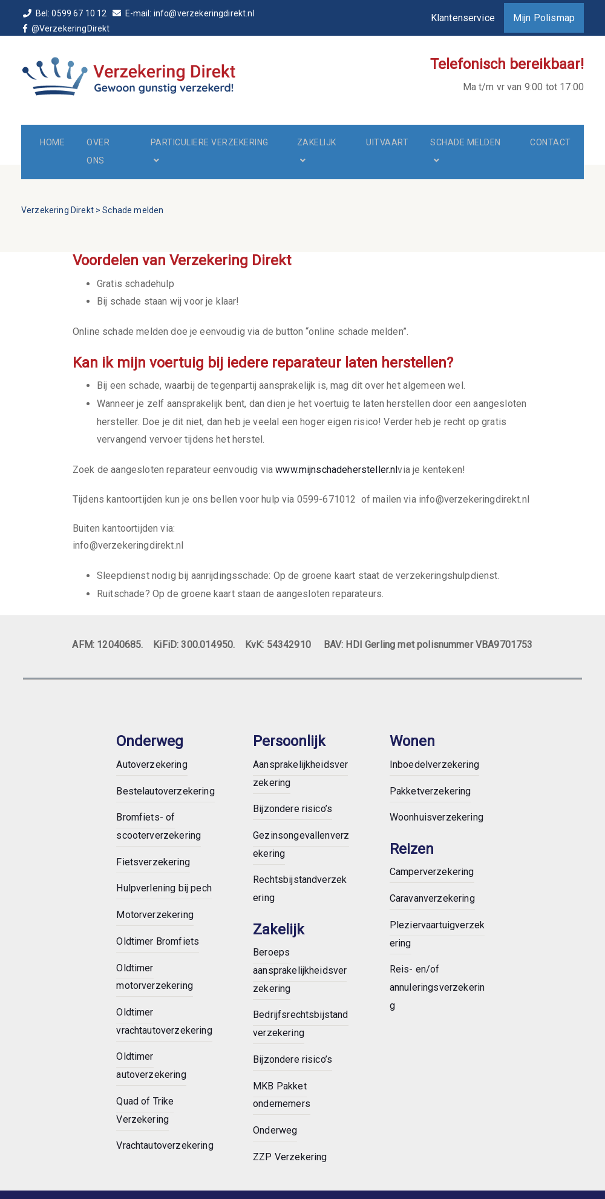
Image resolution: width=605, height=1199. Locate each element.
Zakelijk (316, 142)
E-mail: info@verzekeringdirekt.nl (184, 13)
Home (52, 142)
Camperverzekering (432, 871)
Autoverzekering (151, 764)
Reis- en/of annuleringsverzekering (437, 987)
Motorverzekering (155, 914)
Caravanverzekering (432, 898)
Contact (550, 142)
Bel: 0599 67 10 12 (66, 13)
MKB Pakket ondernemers (281, 1095)
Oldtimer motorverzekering (154, 977)
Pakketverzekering (430, 791)
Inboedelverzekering (434, 764)
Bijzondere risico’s (292, 808)
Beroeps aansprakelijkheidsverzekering (300, 970)
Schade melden (465, 142)
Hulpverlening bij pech (164, 888)
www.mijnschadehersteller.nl (336, 469)
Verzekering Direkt (57, 210)
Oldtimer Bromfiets (157, 941)
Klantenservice (463, 18)
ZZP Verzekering (290, 1157)
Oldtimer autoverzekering (151, 1065)
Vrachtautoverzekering (164, 1145)
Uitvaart (387, 142)
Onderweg (275, 1130)
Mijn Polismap (544, 18)
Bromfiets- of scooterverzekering (158, 826)
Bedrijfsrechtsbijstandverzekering (300, 1024)
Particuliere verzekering (210, 142)
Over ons (98, 151)
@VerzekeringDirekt (67, 28)
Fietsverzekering (153, 862)
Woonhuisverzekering (436, 817)
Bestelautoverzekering (165, 791)
